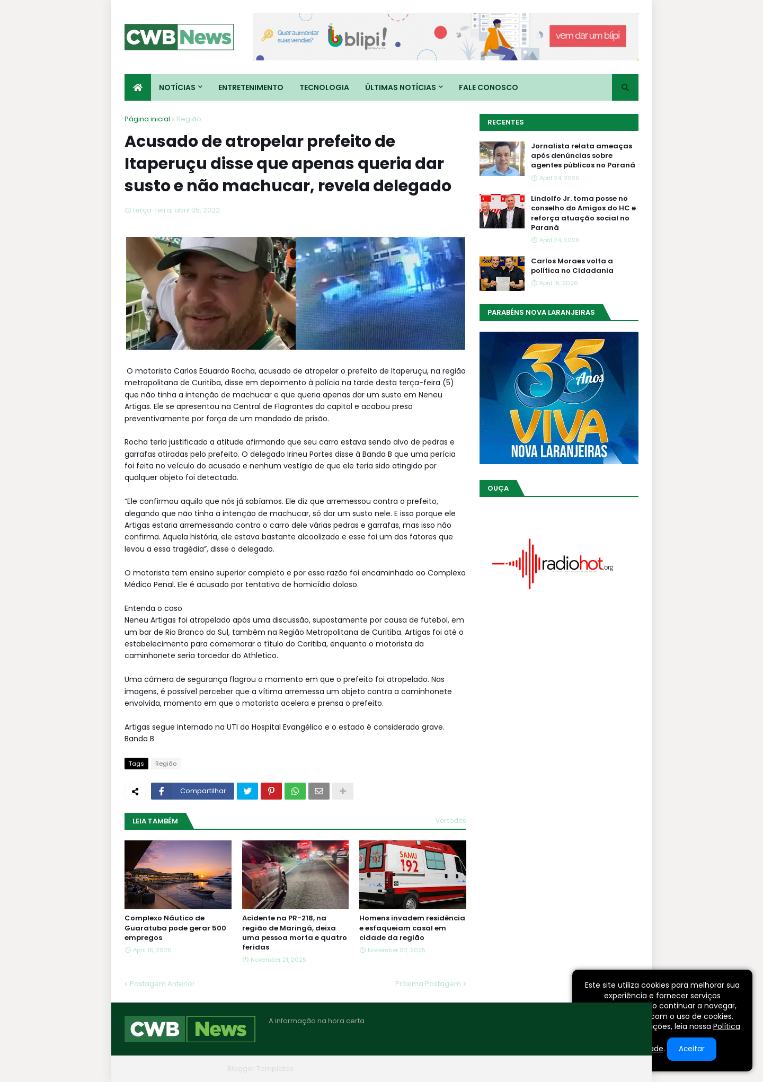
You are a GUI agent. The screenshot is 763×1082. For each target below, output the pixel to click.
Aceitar (692, 1049)
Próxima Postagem (428, 984)
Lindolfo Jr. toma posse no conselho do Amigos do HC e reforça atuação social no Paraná (583, 213)
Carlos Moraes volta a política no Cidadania (572, 266)
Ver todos (451, 820)
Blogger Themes (194, 1068)
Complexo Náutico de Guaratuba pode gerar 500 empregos (175, 928)
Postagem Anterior (162, 984)
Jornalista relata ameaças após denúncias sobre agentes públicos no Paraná (583, 155)
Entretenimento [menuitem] (250, 87)
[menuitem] (138, 87)
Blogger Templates (260, 1068)
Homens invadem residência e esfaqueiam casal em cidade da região (412, 928)
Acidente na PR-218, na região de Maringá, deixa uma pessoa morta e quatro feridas (294, 933)
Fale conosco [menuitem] (488, 87)
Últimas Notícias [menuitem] (400, 87)
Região (188, 119)
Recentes (505, 122)
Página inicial (147, 119)
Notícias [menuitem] (177, 87)
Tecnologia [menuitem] (324, 87)
